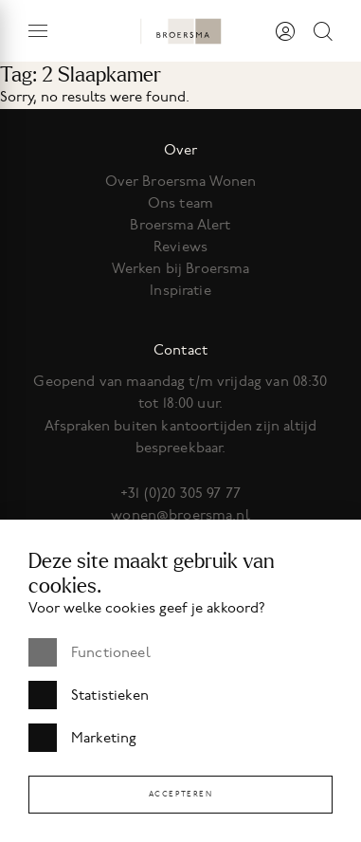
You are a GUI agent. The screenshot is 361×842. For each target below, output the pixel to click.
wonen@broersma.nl (180, 514)
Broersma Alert (180, 224)
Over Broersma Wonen (181, 181)
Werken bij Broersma (181, 268)
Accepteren (181, 794)
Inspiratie (180, 290)
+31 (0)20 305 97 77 (180, 493)
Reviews (180, 246)
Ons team (180, 202)
